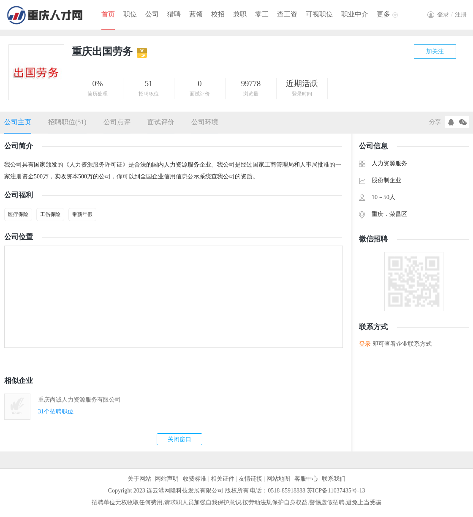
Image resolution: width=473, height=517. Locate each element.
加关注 (435, 51)
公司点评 (116, 122)
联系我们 (333, 479)
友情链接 (250, 479)
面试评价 (160, 122)
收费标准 (195, 479)
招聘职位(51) (67, 122)
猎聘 (174, 14)
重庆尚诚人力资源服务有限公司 (79, 400)
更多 (383, 14)
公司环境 (204, 122)
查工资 (287, 14)
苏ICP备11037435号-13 (336, 490)
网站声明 (167, 479)
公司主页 (17, 122)
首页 (108, 14)
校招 (218, 14)
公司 (152, 14)
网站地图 (278, 479)
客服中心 (306, 479)
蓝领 (196, 14)
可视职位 (319, 14)
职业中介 (354, 14)
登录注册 (452, 14)
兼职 (240, 14)
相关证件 (222, 479)
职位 (130, 14)
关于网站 (139, 479)
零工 (262, 14)
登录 (365, 344)
